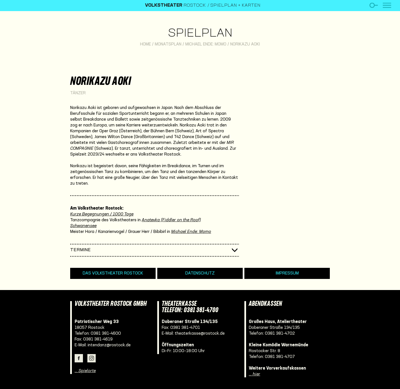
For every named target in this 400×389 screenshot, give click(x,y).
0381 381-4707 (280, 357)
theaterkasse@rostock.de (200, 333)
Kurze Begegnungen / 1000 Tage (101, 214)
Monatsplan (168, 44)
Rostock (175, 5)
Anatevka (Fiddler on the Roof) (171, 220)
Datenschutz (200, 273)
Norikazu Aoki (245, 44)
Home (145, 44)
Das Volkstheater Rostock (113, 273)
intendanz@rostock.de (109, 345)
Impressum (287, 273)
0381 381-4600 (106, 333)
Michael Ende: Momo (205, 44)
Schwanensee (83, 226)
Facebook (79, 358)
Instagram (91, 358)
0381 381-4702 (280, 333)
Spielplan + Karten (235, 5)
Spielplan (200, 33)
